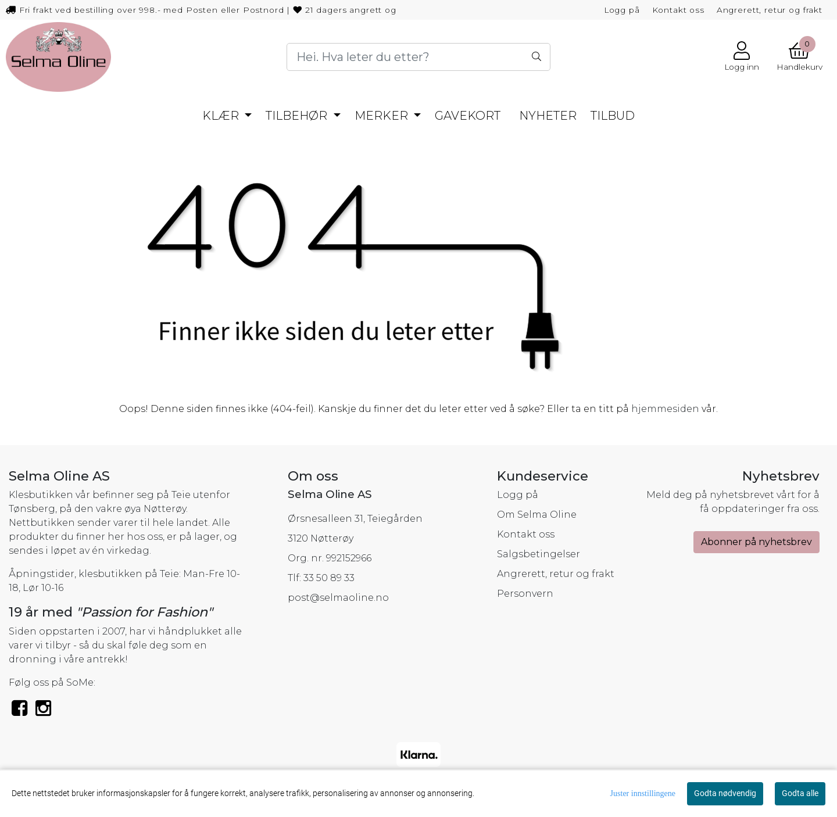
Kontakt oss (678, 10)
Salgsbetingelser (538, 554)
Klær (222, 116)
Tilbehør (298, 116)
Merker (383, 116)
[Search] (418, 57)
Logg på (622, 10)
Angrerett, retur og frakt (769, 10)
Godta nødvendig (725, 793)
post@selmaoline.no (338, 597)
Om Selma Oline (537, 514)
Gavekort (467, 116)
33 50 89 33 (329, 577)
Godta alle (800, 793)
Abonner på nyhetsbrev (756, 541)
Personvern (525, 593)
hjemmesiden (665, 408)
